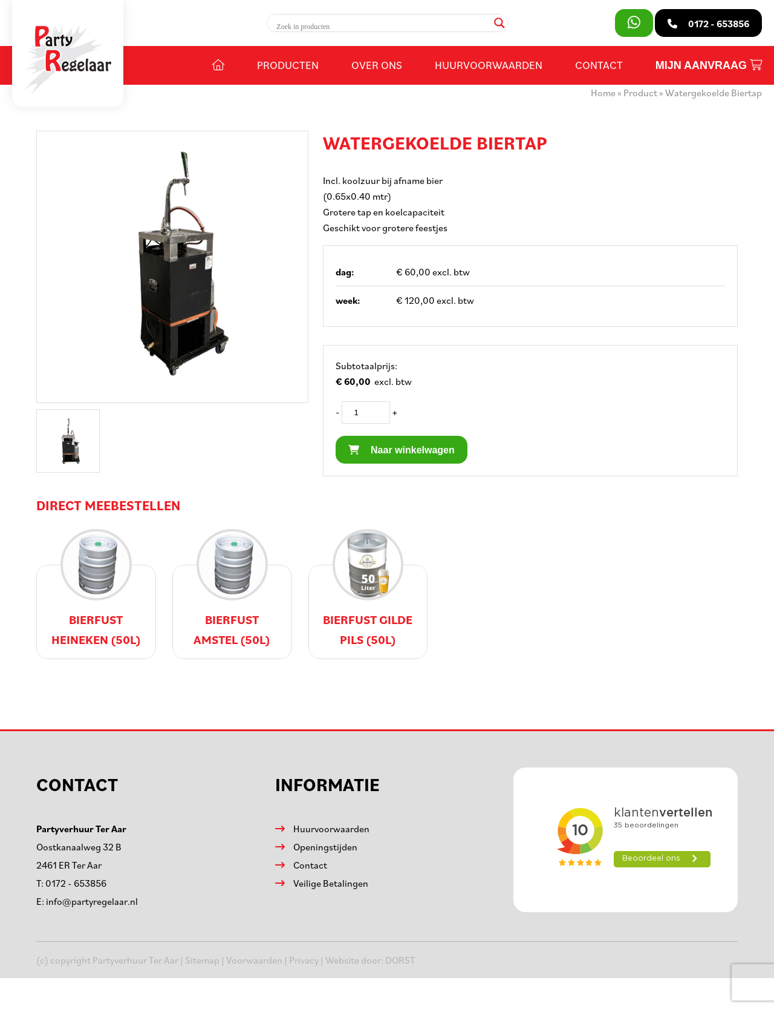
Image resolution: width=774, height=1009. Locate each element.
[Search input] (381, 27)
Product (640, 93)
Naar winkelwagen (401, 450)
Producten (288, 64)
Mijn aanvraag (708, 65)
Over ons (376, 64)
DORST (400, 960)
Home (603, 93)
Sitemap (202, 960)
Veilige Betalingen (330, 883)
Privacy (304, 960)
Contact (599, 64)
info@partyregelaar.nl (92, 901)
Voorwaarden (254, 960)
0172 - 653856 (75, 883)
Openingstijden (325, 847)
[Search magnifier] (499, 23)
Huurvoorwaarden (488, 64)
